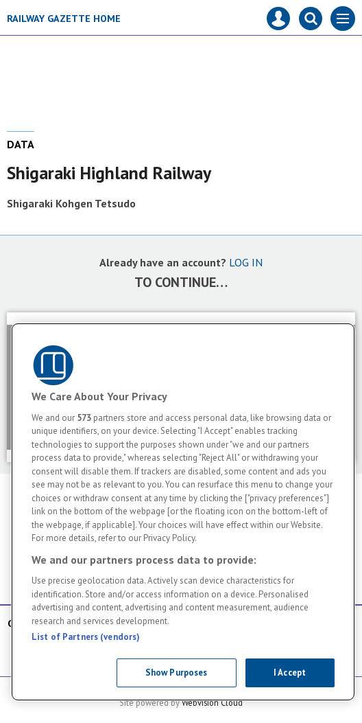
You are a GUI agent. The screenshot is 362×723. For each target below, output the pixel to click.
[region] (183, 512)
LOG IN (246, 262)
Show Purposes (176, 672)
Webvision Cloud (212, 702)
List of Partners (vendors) (86, 637)
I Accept (290, 672)
